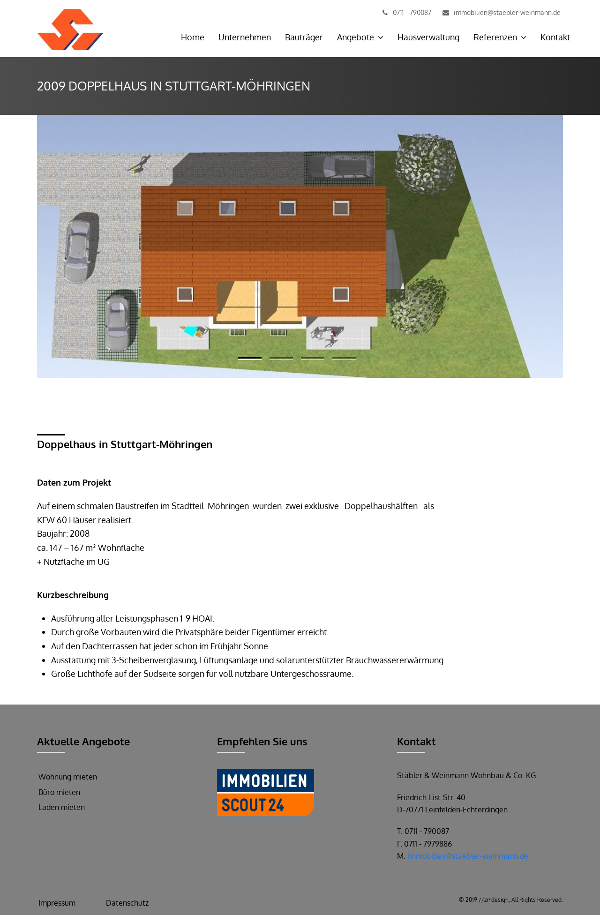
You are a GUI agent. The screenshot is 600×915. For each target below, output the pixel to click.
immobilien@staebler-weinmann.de (467, 856)
